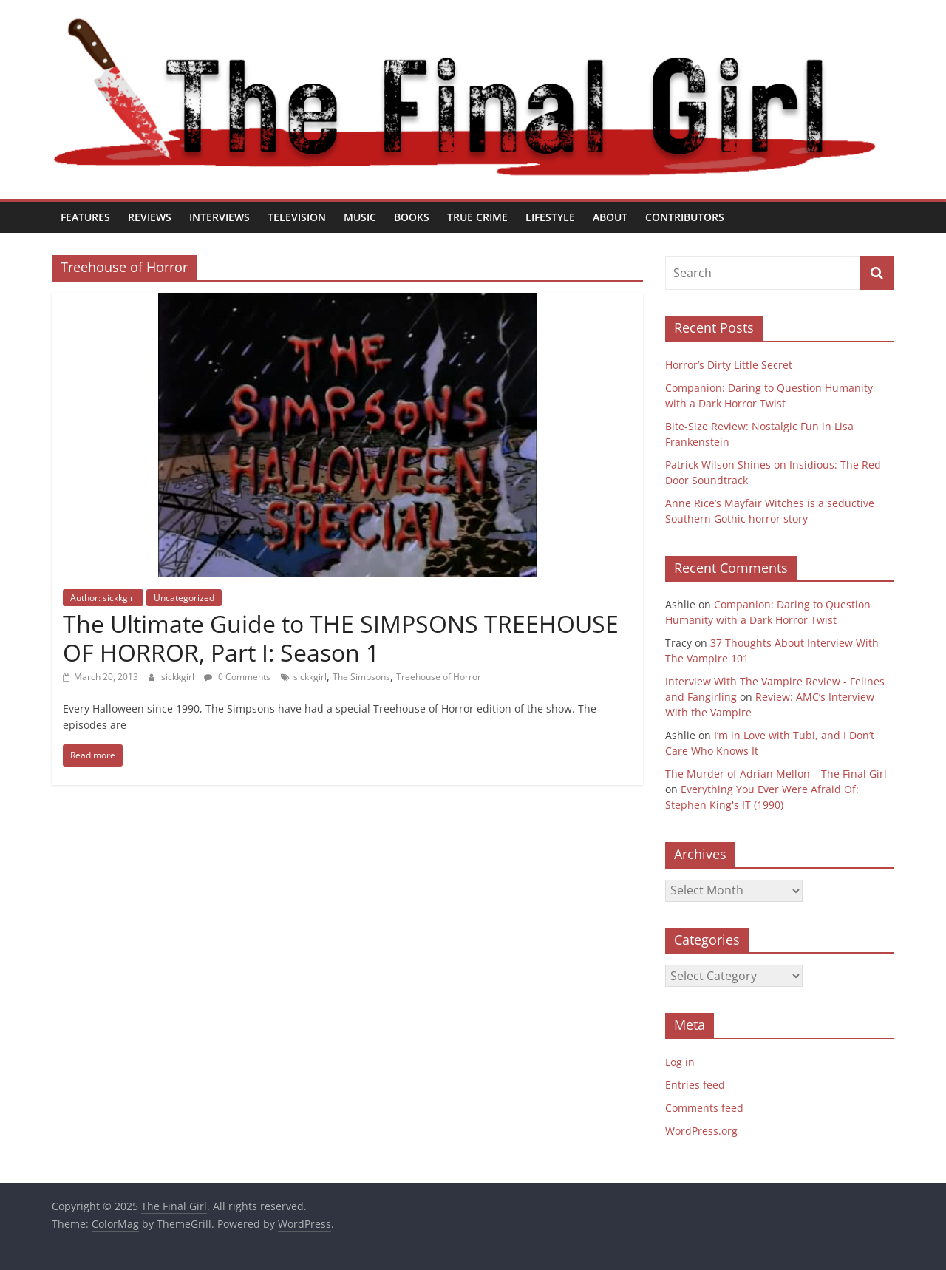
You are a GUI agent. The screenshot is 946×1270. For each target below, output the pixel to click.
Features (85, 217)
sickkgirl (179, 676)
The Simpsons (361, 676)
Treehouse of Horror (438, 676)
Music (360, 217)
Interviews (219, 217)
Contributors (684, 217)
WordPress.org (701, 1131)
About (610, 217)
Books (411, 217)
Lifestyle (550, 217)
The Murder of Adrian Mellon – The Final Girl (776, 774)
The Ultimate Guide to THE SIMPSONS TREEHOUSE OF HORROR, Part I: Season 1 (341, 638)
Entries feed (695, 1085)
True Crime (477, 217)
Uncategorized (184, 597)
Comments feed (704, 1108)
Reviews (149, 217)
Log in (680, 1062)
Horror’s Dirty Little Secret (728, 365)
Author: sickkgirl (103, 597)
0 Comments (237, 676)
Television (297, 217)
